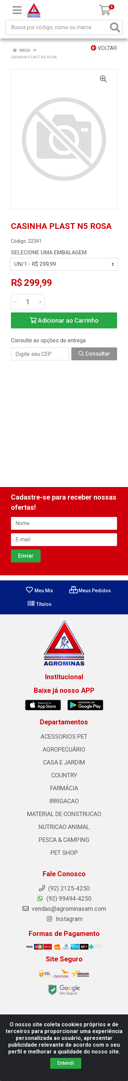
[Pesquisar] (115, 27)
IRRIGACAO (64, 801)
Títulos (39, 604)
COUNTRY (64, 775)
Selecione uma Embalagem (49, 252)
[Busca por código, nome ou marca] (57, 27)
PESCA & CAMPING (64, 839)
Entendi (65, 1063)
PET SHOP (64, 852)
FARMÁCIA (64, 788)
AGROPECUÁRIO (64, 749)
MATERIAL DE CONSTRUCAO (64, 814)
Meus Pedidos (90, 590)
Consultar (94, 353)
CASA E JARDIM (64, 762)
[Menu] (17, 10)
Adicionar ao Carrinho (64, 320)
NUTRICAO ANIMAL (64, 827)
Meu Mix (39, 590)
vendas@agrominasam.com (64, 908)
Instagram (64, 919)
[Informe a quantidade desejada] (28, 302)
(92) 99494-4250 (64, 898)
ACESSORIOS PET (64, 736)
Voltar (104, 48)
